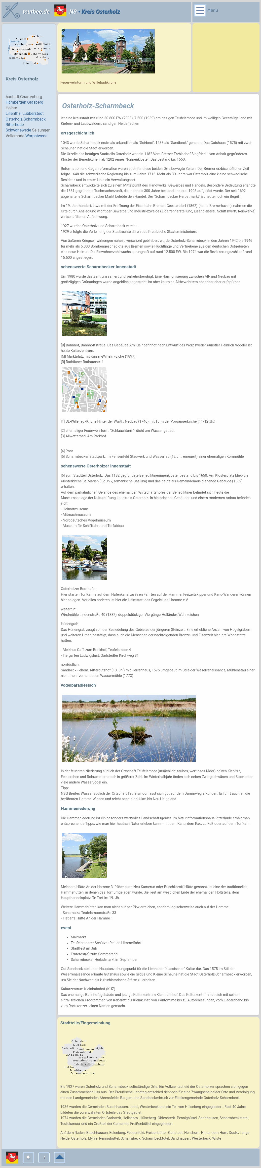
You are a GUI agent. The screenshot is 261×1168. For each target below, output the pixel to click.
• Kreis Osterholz (98, 11)
